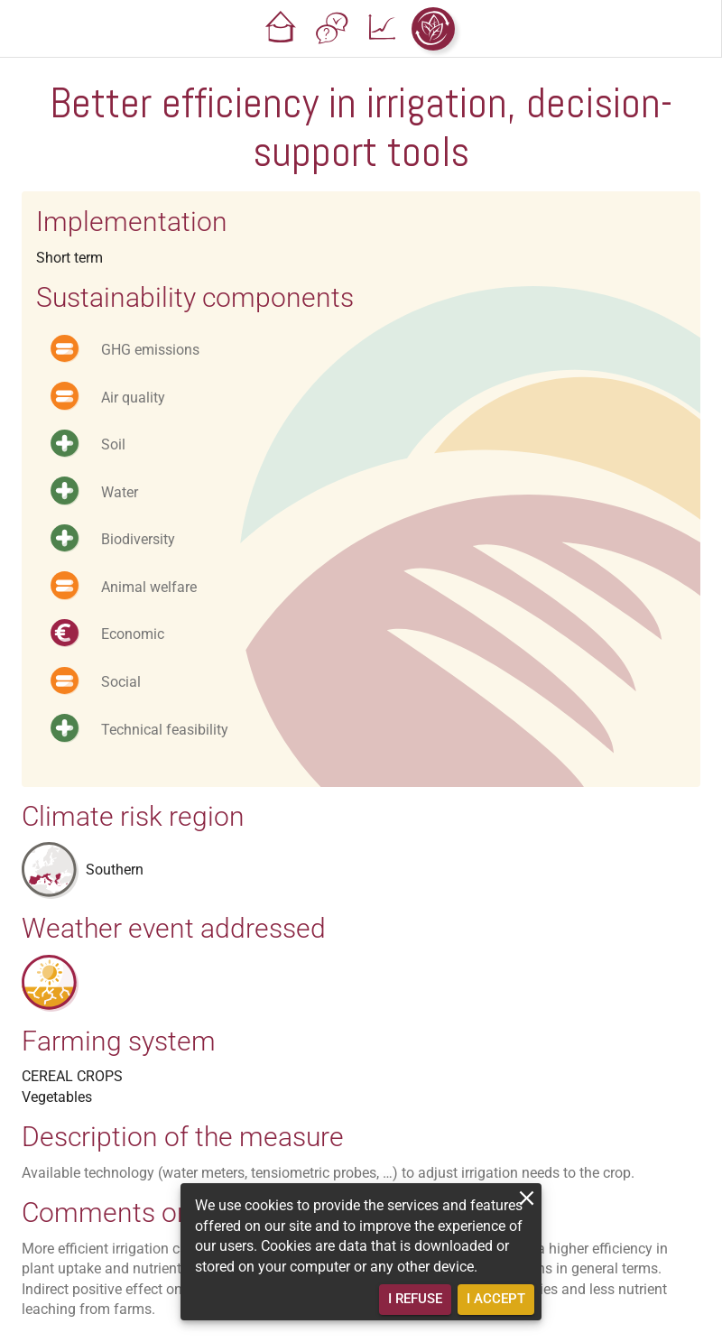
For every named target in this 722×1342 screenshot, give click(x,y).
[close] (527, 1198)
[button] (281, 29)
